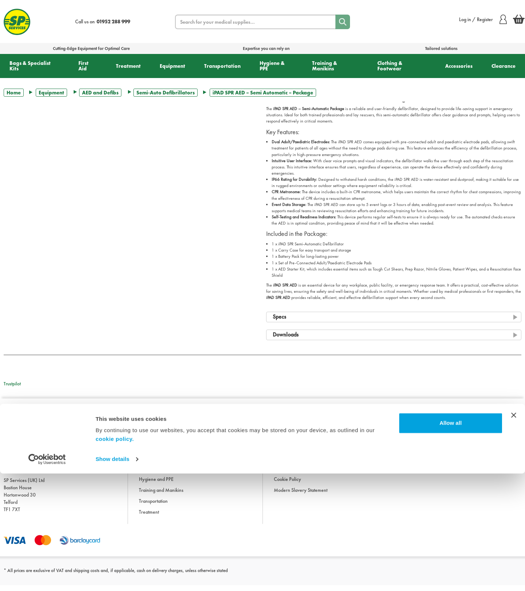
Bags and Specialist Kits (162, 441)
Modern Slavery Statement (300, 496)
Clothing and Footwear (161, 452)
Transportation (222, 66)
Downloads (285, 441)
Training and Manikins (161, 496)
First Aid (83, 66)
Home (14, 92)
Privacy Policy (288, 474)
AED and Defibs (100, 92)
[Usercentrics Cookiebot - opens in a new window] (47, 576)
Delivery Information (294, 463)
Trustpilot (12, 384)
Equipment (172, 66)
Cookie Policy (287, 485)
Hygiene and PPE (156, 485)
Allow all (450, 540)
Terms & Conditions (293, 452)
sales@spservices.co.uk (27, 475)
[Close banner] (513, 532)
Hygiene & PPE (272, 66)
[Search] (342, 22)
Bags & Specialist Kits (30, 66)
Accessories (458, 66)
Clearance (503, 66)
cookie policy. (115, 556)
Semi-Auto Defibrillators (165, 92)
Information (285, 430)
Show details (112, 576)
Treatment (128, 66)
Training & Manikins (324, 66)
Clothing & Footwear (389, 66)
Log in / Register (483, 19)
